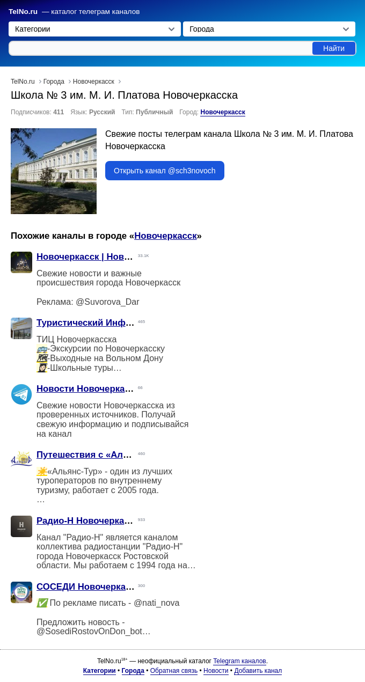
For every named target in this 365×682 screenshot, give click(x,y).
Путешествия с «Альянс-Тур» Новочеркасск (134, 455)
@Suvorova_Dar (108, 301)
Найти (334, 48)
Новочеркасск (222, 112)
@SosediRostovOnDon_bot (89, 631)
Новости (215, 670)
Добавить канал (258, 670)
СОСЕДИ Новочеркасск (88, 587)
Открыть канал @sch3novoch (165, 170)
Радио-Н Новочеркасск (87, 521)
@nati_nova (157, 602)
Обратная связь (174, 670)
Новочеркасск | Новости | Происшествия (127, 257)
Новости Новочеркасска (90, 389)
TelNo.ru (23, 12)
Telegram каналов (239, 661)
